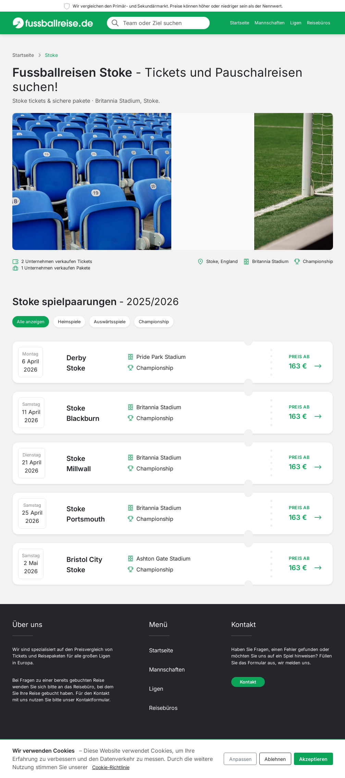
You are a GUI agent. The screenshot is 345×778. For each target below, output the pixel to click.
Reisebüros (318, 22)
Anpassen (240, 759)
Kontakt (248, 682)
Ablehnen (275, 759)
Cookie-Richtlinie (111, 767)
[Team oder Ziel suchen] (164, 23)
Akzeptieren (313, 759)
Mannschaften (270, 22)
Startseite (239, 22)
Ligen (295, 22)
